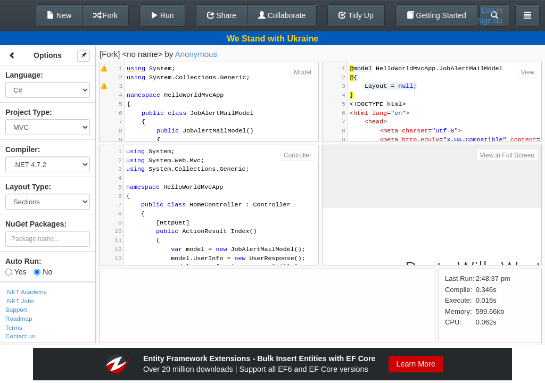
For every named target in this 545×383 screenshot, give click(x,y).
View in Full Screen (507, 155)
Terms (13, 327)
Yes (15, 272)
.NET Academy (26, 291)
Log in (492, 10)
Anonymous (196, 54)
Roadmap (18, 318)
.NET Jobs (19, 300)
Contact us (20, 335)
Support (16, 309)
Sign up (489, 20)
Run (162, 15)
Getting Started (436, 15)
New (59, 15)
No (43, 272)
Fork (105, 15)
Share (221, 15)
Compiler (21, 149)
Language (22, 75)
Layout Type (26, 186)
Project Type (27, 112)
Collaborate (282, 15)
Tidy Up (355, 15)
